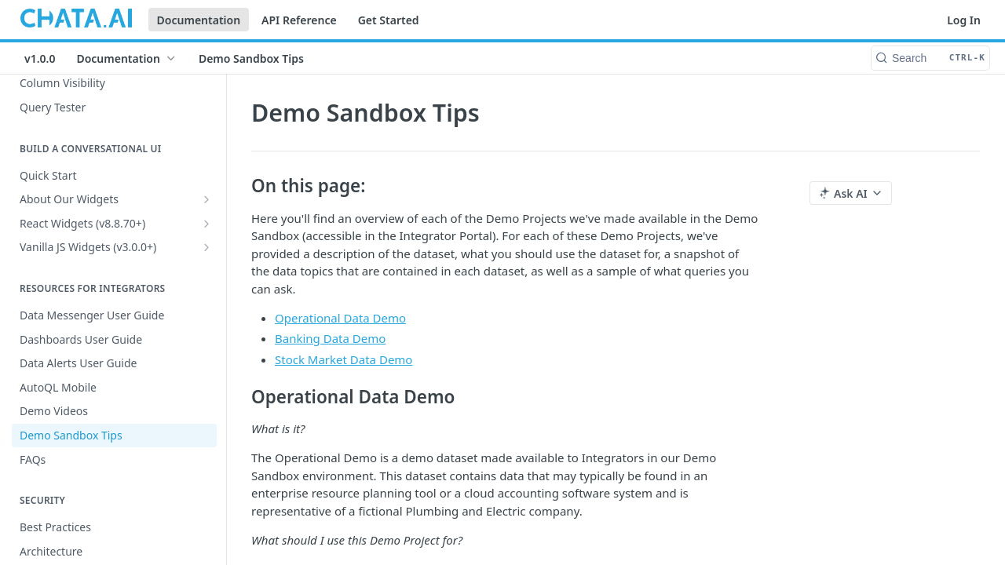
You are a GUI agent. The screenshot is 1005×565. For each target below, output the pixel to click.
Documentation (199, 20)
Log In (964, 20)
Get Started (388, 20)
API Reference (299, 20)
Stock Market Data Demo (343, 359)
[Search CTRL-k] (930, 58)
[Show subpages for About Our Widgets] (206, 199)
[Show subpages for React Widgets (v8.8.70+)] (206, 223)
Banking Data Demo (330, 338)
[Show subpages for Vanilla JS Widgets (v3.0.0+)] (206, 247)
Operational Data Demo (340, 318)
